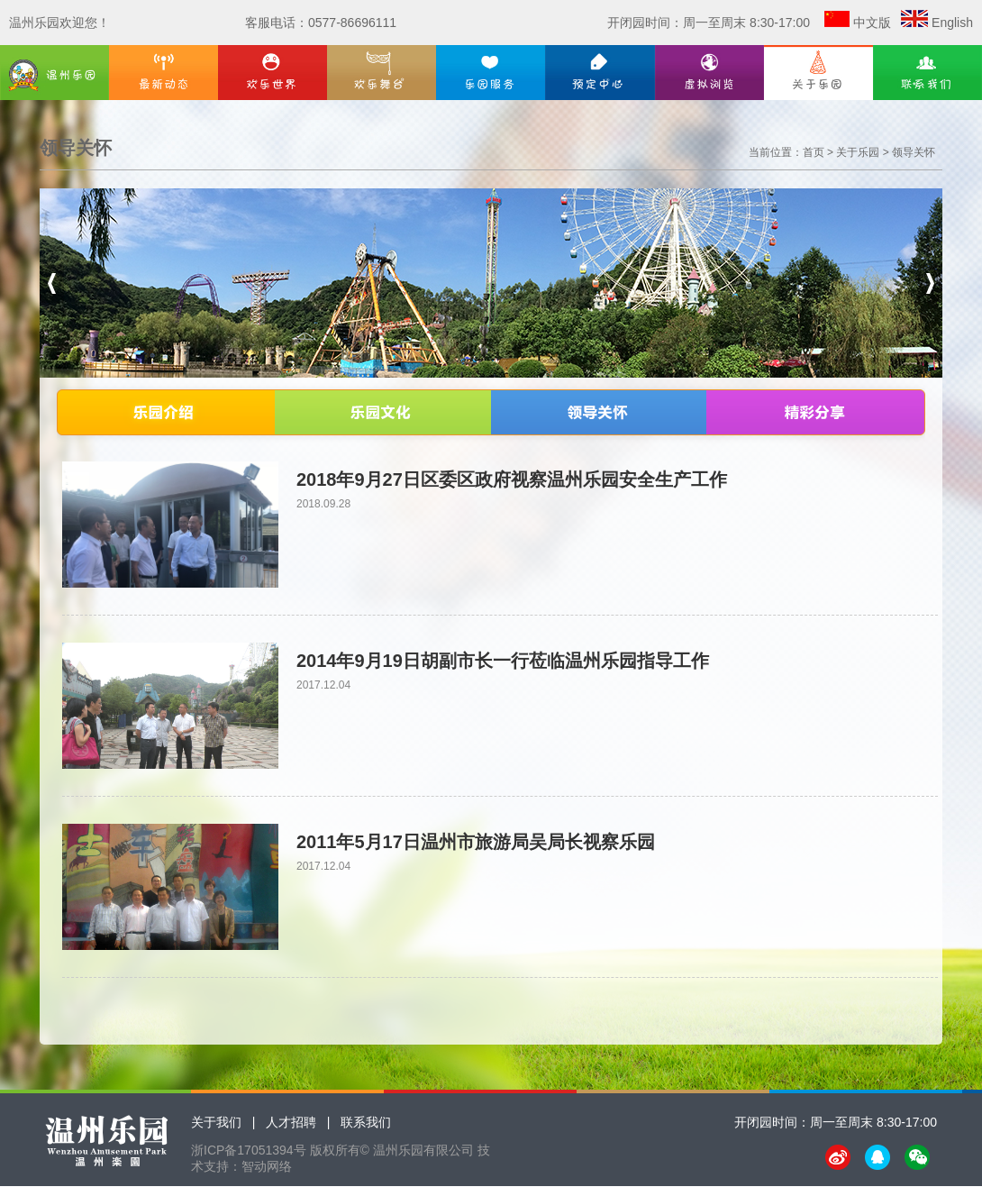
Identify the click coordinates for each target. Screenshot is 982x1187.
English (952, 22)
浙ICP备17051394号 (248, 1150)
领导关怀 (913, 152)
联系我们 (366, 1122)
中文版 (872, 22)
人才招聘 (291, 1122)
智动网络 (266, 1166)
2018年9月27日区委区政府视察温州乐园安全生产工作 (511, 479)
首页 (813, 152)
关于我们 (216, 1122)
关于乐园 (857, 152)
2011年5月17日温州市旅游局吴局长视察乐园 (475, 842)
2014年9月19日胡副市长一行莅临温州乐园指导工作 (502, 661)
